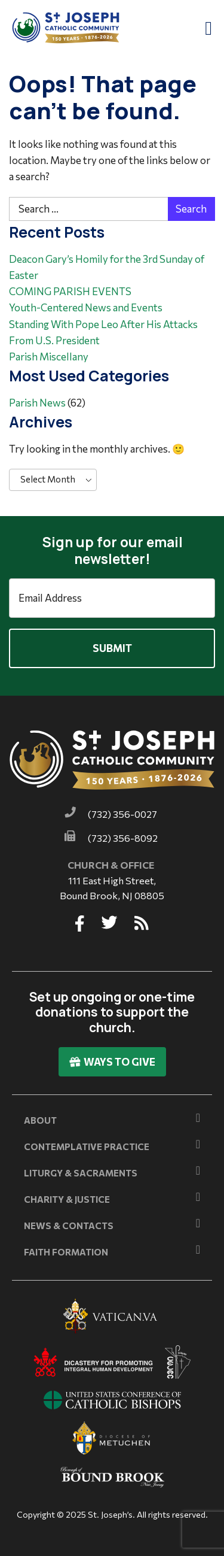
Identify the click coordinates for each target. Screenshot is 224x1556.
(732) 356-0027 (122, 814)
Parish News (37, 402)
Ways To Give (112, 1061)
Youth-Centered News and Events (85, 307)
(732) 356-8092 (123, 838)
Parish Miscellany (48, 356)
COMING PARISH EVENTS (70, 291)
